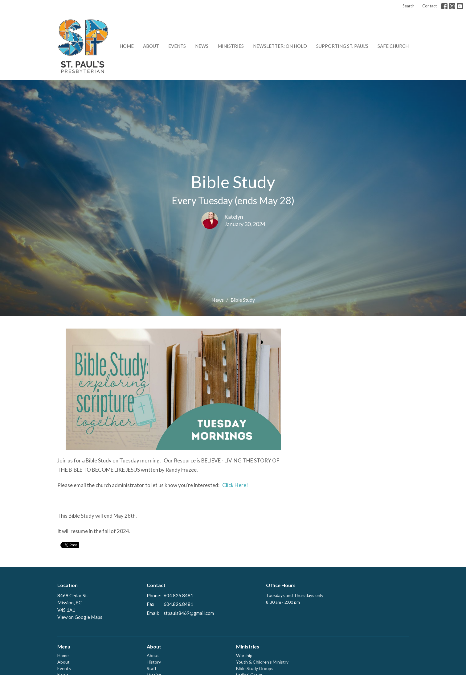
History (154, 662)
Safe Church (393, 46)
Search (409, 5)
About (151, 46)
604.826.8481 (178, 595)
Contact (429, 5)
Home (127, 46)
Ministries (231, 46)
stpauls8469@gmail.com (189, 613)
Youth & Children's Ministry (262, 662)
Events (177, 46)
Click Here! (234, 485)
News (201, 46)
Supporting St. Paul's (342, 46)
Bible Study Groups (254, 668)
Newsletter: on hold (280, 46)
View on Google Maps (79, 617)
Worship (244, 655)
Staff (151, 668)
